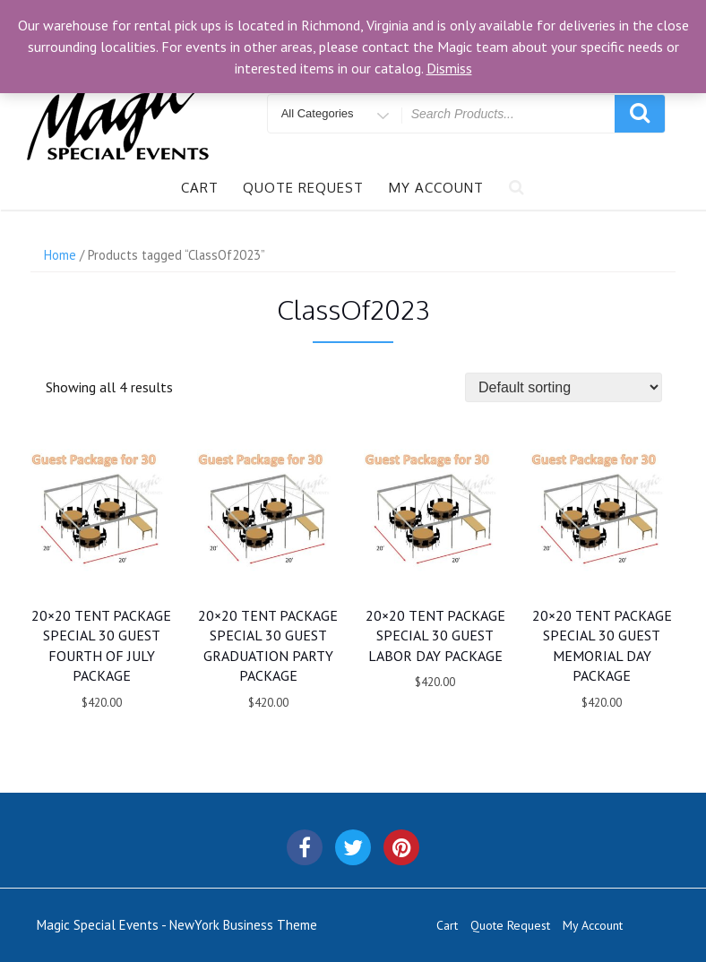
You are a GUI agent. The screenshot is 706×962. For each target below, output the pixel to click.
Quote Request (303, 187)
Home (60, 254)
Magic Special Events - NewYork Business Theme (177, 924)
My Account (436, 187)
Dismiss (449, 68)
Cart (200, 187)
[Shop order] (563, 387)
